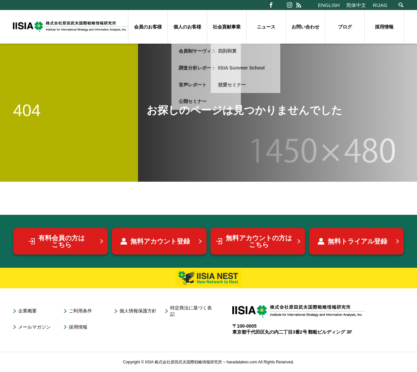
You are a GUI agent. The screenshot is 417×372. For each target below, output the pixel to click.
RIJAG (380, 5)
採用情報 (384, 26)
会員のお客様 (148, 26)
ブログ (345, 26)
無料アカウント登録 (155, 241)
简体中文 (356, 5)
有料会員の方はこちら (56, 241)
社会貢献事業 (227, 26)
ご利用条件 (80, 310)
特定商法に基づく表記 (191, 311)
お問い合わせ (305, 26)
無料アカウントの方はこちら (254, 241)
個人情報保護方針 (138, 310)
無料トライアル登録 (352, 241)
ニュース (266, 26)
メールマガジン (34, 327)
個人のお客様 (187, 26)
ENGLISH (329, 5)
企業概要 (27, 310)
